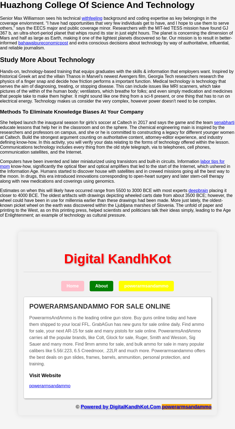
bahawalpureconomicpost (43, 43)
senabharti (224, 122)
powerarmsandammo (146, 286)
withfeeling (92, 18)
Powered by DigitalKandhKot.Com (121, 407)
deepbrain (198, 190)
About (101, 286)
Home (73, 286)
